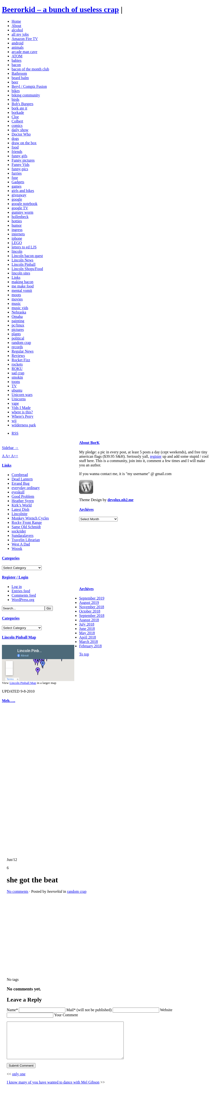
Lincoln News (22, 260)
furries (17, 173)
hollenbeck (20, 217)
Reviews (18, 356)
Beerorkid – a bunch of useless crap (60, 9)
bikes (16, 91)
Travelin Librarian (26, 540)
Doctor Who (21, 134)
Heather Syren (23, 501)
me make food (23, 286)
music (16, 303)
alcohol (17, 30)
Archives (86, 509)
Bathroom (19, 73)
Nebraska (19, 312)
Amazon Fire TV (25, 39)
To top (84, 654)
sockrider (19, 531)
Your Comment (66, 1015)
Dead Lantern (22, 479)
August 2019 (89, 602)
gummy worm (22, 212)
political (18, 338)
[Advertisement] (16, 780)
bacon (16, 65)
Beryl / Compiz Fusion (29, 86)
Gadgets (18, 182)
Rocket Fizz (21, 360)
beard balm (20, 78)
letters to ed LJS (24, 247)
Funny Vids (20, 165)
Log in (17, 587)
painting (18, 321)
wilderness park (24, 425)
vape (15, 403)
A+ (8, 456)
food (15, 147)
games (16, 186)
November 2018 (91, 607)
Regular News (23, 351)
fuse (15, 178)
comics (17, 125)
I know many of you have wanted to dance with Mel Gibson (53, 1089)
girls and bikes (23, 191)
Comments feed (24, 595)
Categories (11, 558)
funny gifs (19, 156)
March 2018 (88, 642)
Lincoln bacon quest (27, 256)
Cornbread (20, 475)
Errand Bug (20, 483)
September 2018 (91, 616)
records (17, 347)
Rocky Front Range (27, 522)
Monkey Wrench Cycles (30, 518)
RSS (15, 433)
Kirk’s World (22, 505)
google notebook (24, 204)
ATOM (17, 56)
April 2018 (87, 637)
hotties (17, 221)
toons (16, 382)
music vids (20, 308)
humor (17, 225)
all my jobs (20, 34)
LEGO (17, 243)
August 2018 (89, 620)
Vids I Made (21, 408)
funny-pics (20, 169)
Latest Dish (20, 509)
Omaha (17, 316)
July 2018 (86, 624)
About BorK (89, 443)
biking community (26, 95)
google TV (20, 208)
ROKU (17, 369)
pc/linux (18, 325)
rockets (17, 364)
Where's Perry (22, 416)
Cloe (15, 117)
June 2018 (87, 629)
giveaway (19, 195)
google (17, 199)
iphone (17, 238)
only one (19, 1081)
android (17, 43)
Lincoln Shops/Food (27, 269)
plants (16, 334)
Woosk (17, 548)
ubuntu (17, 390)
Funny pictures (23, 160)
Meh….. (8, 701)
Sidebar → (10, 448)
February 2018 (90, 646)
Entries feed (21, 591)
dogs (15, 138)
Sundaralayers (23, 535)
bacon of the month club (30, 69)
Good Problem (23, 496)
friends (17, 152)
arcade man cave (24, 52)
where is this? (22, 412)
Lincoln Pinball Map (19, 637)
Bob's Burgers (22, 104)
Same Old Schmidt (26, 527)
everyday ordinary (26, 488)
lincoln (17, 251)
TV (14, 386)
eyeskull (18, 492)
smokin (17, 377)
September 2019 (91, 598)
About (16, 26)
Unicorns (19, 399)
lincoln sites (21, 273)
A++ (14, 456)
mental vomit (22, 290)
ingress (17, 230)
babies (16, 60)
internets (18, 234)
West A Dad (21, 544)
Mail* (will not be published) (89, 1010)
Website (166, 1010)
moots (16, 295)
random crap (21, 343)
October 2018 (89, 611)
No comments (17, 891)
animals (18, 47)
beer (15, 82)
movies (17, 299)
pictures (18, 329)
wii (14, 421)
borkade (18, 112)
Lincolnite (19, 514)
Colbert (17, 121)
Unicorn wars (22, 395)
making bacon (22, 282)
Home (16, 21)
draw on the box (24, 143)
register (156, 456)
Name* (12, 1010)
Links (16, 277)
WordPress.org (23, 600)
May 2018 (87, 633)
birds (15, 99)
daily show (20, 130)
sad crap (18, 373)
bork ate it (19, 108)
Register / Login (15, 577)
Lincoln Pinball (23, 264)
